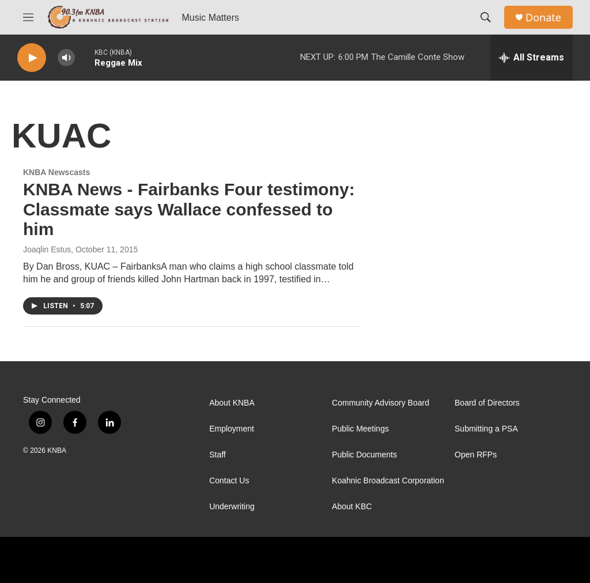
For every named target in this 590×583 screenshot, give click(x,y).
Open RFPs (476, 454)
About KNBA (232, 403)
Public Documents (364, 454)
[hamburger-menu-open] (28, 17)
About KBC (352, 506)
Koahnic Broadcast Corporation (388, 480)
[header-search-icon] (486, 17)
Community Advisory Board (380, 403)
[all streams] (531, 58)
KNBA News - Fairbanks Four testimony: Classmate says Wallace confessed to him (189, 209)
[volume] (66, 58)
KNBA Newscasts (56, 172)
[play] (31, 58)
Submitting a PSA (486, 429)
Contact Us (229, 480)
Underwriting (232, 506)
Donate (543, 18)
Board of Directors (487, 403)
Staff (217, 454)
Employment (231, 429)
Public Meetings (360, 429)
